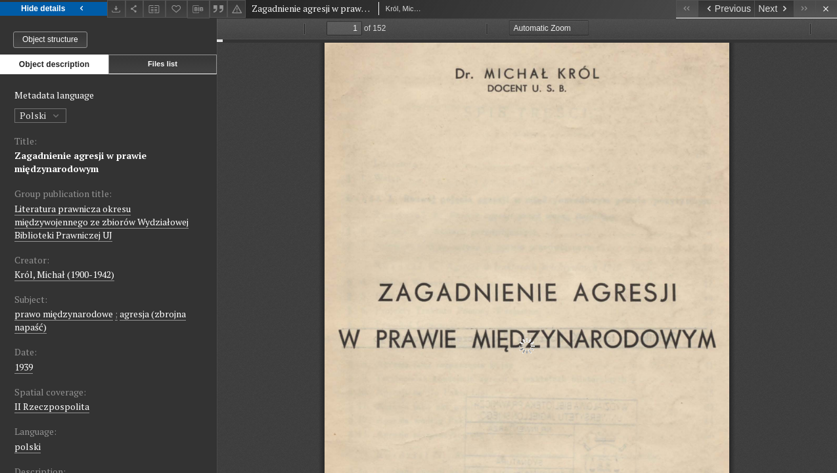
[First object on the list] (687, 9)
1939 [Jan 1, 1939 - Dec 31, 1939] (23, 367)
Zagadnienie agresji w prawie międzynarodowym (80, 162)
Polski (40, 115)
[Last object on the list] (804, 9)
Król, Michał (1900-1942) (64, 274)
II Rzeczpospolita (51, 406)
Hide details (53, 8)
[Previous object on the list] (726, 9)
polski (27, 446)
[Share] (134, 9)
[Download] (116, 9)
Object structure (50, 39)
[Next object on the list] (774, 9)
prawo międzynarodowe (63, 313)
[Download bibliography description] (198, 9)
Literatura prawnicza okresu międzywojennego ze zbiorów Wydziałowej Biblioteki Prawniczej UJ (101, 221)
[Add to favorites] (177, 9)
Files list (162, 64)
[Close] (826, 9)
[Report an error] (236, 9)
